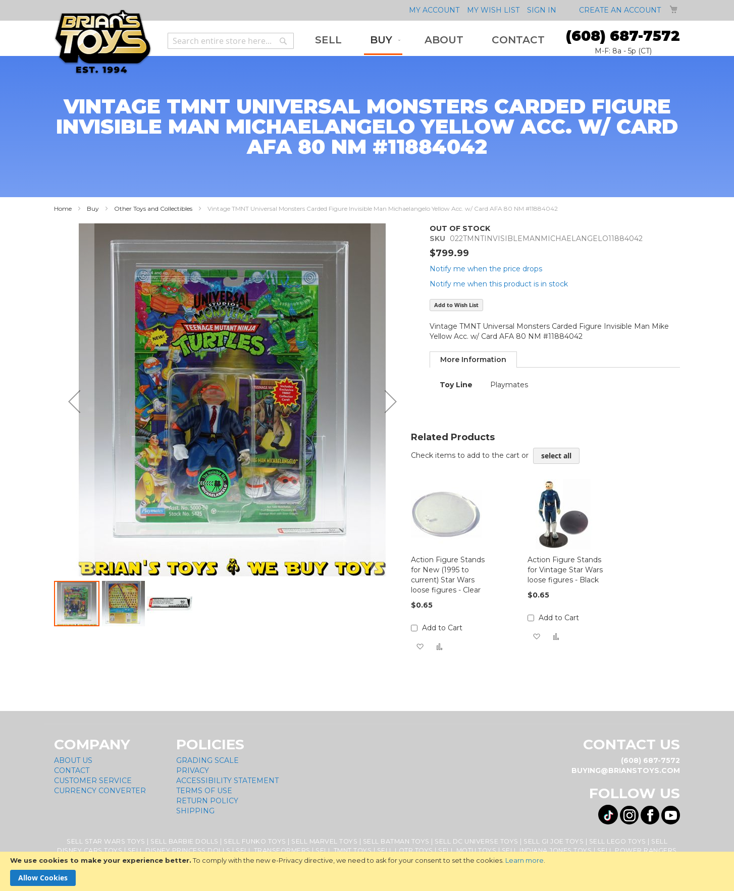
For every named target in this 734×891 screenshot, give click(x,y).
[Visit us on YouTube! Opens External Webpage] (670, 815)
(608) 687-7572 (623, 35)
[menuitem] (328, 40)
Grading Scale (207, 760)
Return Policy (207, 800)
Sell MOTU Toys (467, 850)
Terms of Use (204, 790)
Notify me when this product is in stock (499, 283)
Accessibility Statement (227, 780)
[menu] (430, 41)
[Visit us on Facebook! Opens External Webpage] (650, 815)
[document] (367, 871)
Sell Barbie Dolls (184, 841)
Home (63, 208)
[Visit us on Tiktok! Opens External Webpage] (608, 814)
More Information (473, 359)
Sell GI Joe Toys (553, 841)
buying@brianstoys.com (625, 770)
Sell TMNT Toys (344, 850)
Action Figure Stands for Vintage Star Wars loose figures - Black (565, 569)
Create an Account (620, 10)
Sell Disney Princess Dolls (179, 850)
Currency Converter (100, 790)
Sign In (541, 10)
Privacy (192, 770)
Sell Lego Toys (617, 841)
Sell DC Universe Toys (476, 841)
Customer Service (93, 780)
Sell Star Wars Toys (106, 841)
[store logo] (102, 42)
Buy (93, 208)
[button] (74, 401)
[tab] (473, 359)
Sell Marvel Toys (324, 841)
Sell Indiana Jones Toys (547, 850)
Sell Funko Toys (255, 841)
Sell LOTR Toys (405, 850)
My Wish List (493, 10)
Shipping (195, 810)
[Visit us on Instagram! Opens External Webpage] (629, 815)
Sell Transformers (273, 850)
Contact (71, 770)
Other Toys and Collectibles (153, 208)
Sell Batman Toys (396, 841)
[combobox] (231, 41)
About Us (73, 760)
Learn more (524, 860)
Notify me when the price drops (486, 268)
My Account (434, 10)
